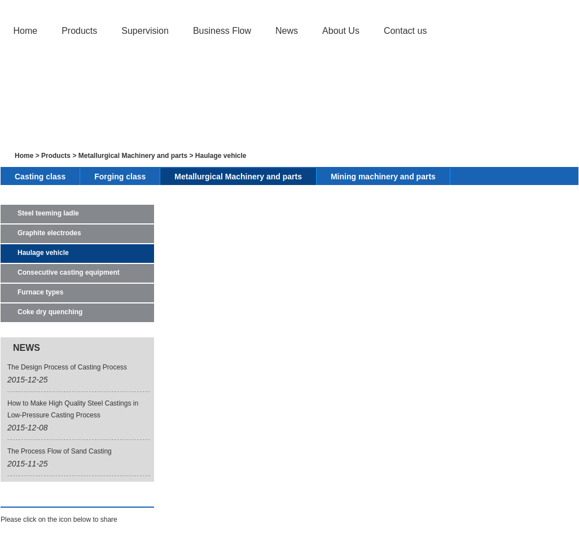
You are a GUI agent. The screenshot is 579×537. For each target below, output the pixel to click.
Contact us (405, 31)
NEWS (26, 348)
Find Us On (29, 496)
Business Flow (222, 31)
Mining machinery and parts (383, 176)
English (518, 7)
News (286, 31)
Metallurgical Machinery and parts (132, 156)
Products (79, 31)
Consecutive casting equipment (68, 272)
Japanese (555, 7)
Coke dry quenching (49, 312)
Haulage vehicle (221, 156)
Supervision (145, 31)
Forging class (120, 176)
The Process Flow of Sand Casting (59, 451)
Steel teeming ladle (48, 213)
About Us (340, 31)
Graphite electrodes (49, 233)
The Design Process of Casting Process (67, 367)
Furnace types (40, 292)
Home (25, 31)
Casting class (40, 176)
